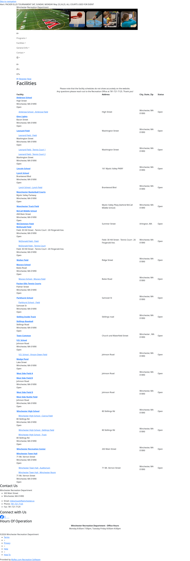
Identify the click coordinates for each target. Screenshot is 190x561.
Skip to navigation (8, 1)
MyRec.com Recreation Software (25, 559)
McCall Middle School (26, 211)
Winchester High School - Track (33, 434)
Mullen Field (22, 260)
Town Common (24, 335)
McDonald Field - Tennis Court (32, 245)
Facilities (20, 43)
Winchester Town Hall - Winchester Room (37, 472)
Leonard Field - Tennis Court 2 (32, 154)
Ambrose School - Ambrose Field (33, 112)
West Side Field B (24, 378)
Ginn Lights (22, 116)
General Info (22, 47)
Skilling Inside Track (26, 316)
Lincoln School (23, 168)
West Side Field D (25, 392)
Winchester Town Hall (26, 453)
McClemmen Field (25, 223)
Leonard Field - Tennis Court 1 (32, 149)
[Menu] (18, 74)
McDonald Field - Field (29, 241)
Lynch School (22, 173)
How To (7, 554)
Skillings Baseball (24, 321)
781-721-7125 (17, 504)
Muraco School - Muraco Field (32, 279)
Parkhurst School (25, 298)
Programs (20, 38)
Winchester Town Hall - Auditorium (34, 468)
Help (6, 549)
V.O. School (21, 340)
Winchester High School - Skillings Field (36, 430)
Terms (6, 537)
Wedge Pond (22, 359)
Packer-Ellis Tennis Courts (28, 283)
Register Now (25, 78)
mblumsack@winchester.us (22, 501)
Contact (20, 52)
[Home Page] (22, 33)
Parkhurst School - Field (29, 302)
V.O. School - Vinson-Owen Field (33, 354)
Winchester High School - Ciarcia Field (36, 415)
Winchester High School (28, 411)
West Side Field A (25, 373)
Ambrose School (24, 97)
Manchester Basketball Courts (31, 192)
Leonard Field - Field (28, 135)
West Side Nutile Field (26, 397)
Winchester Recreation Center (31, 449)
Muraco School (23, 264)
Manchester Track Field (28, 206)
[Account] (22, 57)
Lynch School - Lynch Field (30, 187)
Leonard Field (23, 130)
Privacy (7, 543)
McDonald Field (23, 227)
